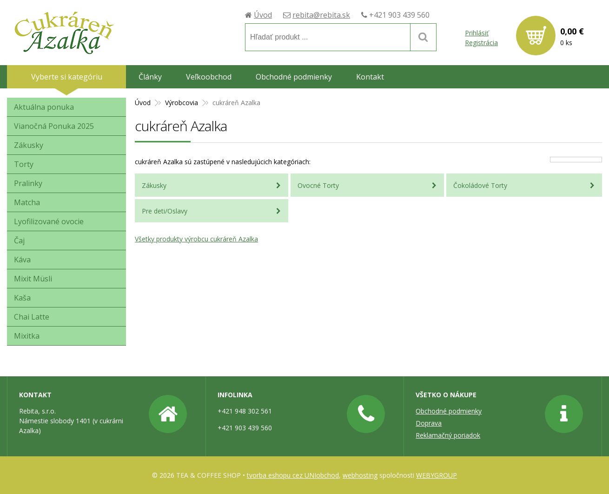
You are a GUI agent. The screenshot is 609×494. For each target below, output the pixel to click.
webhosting (360, 475)
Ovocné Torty (318, 185)
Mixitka (27, 336)
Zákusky (154, 185)
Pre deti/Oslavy (164, 211)
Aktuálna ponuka (44, 107)
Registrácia (481, 42)
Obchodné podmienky (294, 77)
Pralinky (28, 183)
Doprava (429, 423)
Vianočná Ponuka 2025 (54, 126)
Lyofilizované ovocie (49, 221)
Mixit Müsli (33, 279)
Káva (22, 259)
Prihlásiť (477, 32)
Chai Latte (31, 317)
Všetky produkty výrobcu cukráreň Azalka (196, 238)
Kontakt (370, 77)
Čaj (19, 240)
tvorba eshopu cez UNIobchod (293, 475)
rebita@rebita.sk (321, 14)
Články (150, 77)
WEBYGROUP (436, 475)
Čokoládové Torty (480, 185)
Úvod (262, 14)
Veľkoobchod (209, 77)
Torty (23, 164)
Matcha (27, 202)
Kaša (22, 298)
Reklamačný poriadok (448, 435)
